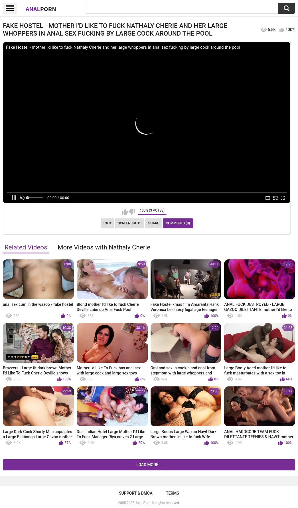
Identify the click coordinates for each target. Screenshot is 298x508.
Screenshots (129, 223)
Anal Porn (143, 503)
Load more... (149, 464)
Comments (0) (178, 223)
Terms (172, 493)
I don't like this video (132, 212)
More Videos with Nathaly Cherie (104, 247)
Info (107, 223)
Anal (41, 9)
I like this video (125, 212)
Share (153, 223)
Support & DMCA (135, 493)
